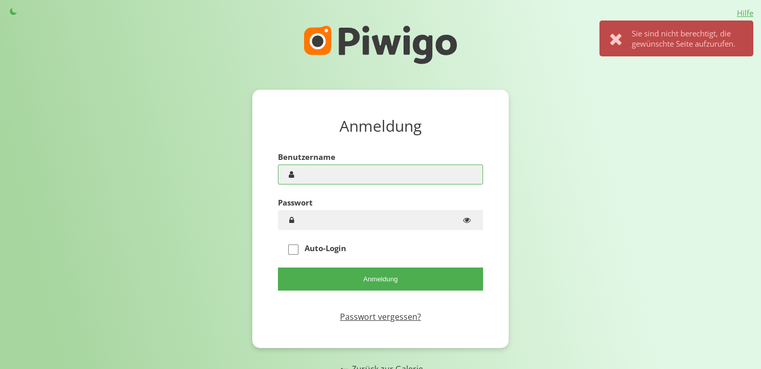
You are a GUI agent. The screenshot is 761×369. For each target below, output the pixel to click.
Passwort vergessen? (380, 316)
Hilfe (745, 13)
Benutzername (306, 157)
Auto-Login (317, 249)
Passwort (295, 202)
